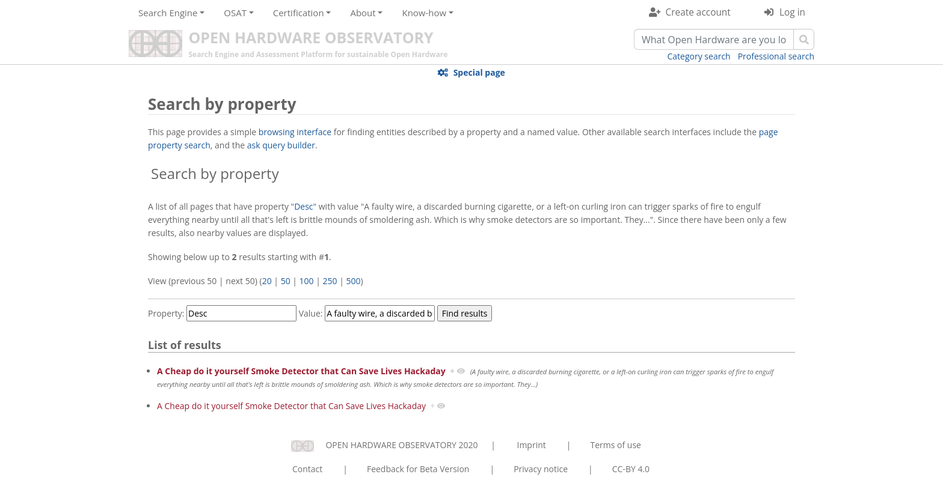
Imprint (531, 445)
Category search (699, 56)
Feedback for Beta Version (418, 469)
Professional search (776, 56)
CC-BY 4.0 (631, 469)
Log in (792, 12)
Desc (303, 206)
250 (330, 281)
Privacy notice (541, 469)
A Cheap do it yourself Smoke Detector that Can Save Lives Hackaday (301, 371)
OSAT (235, 13)
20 (267, 281)
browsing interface (295, 132)
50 (285, 281)
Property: (166, 313)
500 (353, 281)
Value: (311, 313)
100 (306, 281)
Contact (307, 469)
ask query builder (281, 145)
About (362, 13)
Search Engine (167, 13)
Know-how (424, 13)
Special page (479, 72)
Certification (298, 13)
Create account (698, 12)
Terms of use (615, 445)
